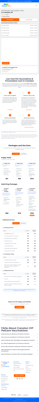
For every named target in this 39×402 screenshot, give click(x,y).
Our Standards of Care (29, 365)
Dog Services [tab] (16, 223)
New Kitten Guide (4, 378)
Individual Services (16, 365)
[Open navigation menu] (36, 5)
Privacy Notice (22, 398)
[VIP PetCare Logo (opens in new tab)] (19, 395)
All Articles (3, 381)
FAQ (14, 370)
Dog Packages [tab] (15, 153)
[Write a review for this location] (5, 16)
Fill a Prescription (4, 387)
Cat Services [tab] (23, 223)
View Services (29, 109)
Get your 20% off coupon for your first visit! (19, 1)
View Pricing (29, 19)
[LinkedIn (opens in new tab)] (22, 378)
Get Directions (6, 63)
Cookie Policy (28, 398)
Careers (27, 367)
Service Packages (16, 367)
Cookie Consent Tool (20, 399)
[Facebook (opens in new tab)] (17, 378)
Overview (27, 363)
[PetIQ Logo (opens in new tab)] (13, 395)
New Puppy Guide (4, 376)
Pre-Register (10, 19)
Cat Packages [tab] (23, 153)
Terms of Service (33, 398)
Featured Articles (4, 380)
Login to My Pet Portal (29, 127)
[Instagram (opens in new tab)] (20, 378)
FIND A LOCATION (19, 375)
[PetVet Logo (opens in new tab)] (25, 395)
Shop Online (3, 385)
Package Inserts (4, 389)
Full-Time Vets (28, 370)
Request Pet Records (17, 363)
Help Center (28, 372)
